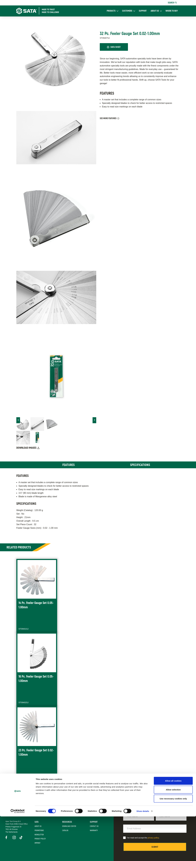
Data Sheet (116, 47)
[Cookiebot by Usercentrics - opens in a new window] (18, 856)
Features (68, 465)
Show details (143, 855)
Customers (127, 11)
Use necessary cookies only (173, 843)
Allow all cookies (173, 825)
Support (143, 11)
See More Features (108, 118)
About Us (155, 11)
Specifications (140, 465)
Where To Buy (172, 11)
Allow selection (173, 834)
